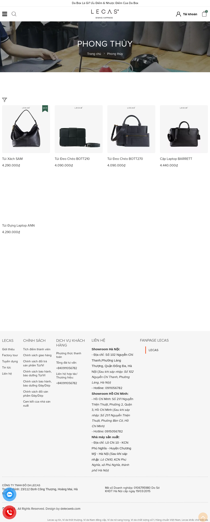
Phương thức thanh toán (68, 355)
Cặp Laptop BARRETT (176, 159)
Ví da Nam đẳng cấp (94, 520)
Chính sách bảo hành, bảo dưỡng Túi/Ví (37, 373)
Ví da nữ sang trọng (118, 520)
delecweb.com (70, 509)
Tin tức (6, 367)
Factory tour (10, 355)
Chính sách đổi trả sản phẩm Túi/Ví (35, 363)
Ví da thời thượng (72, 520)
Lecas (7, 340)
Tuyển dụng (10, 361)
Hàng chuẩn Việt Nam (168, 520)
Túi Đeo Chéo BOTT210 (72, 159)
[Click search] (14, 14)
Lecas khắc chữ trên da (195, 520)
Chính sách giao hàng (37, 355)
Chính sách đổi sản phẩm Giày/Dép (35, 393)
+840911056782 (66, 368)
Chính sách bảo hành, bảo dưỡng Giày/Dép (37, 383)
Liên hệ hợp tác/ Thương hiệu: (66, 375)
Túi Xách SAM (12, 159)
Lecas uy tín (54, 520)
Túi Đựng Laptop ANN (18, 225)
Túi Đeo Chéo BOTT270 (125, 159)
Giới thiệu (8, 349)
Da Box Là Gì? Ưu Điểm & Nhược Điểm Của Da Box (105, 3)
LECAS (153, 350)
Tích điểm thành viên (36, 349)
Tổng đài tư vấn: (66, 362)
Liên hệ (7, 373)
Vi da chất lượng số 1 (142, 520)
